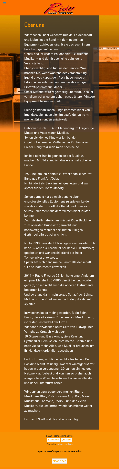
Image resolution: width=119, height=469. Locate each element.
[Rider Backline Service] (60, 8)
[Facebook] (53, 440)
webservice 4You (65, 444)
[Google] (66, 440)
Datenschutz (76, 451)
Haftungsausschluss (59, 451)
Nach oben (59, 461)
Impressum (42, 451)
